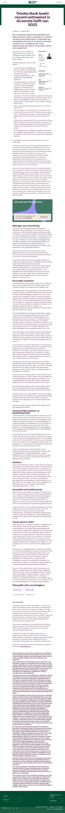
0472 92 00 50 (42, 66)
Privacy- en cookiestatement (54, 809)
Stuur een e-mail (41, 64)
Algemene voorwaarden (55, 807)
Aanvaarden (44, 217)
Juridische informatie (41, 807)
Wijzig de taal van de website (55, 796)
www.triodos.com (25, 646)
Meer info (30, 218)
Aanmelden (59, 2)
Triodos (5, 796)
